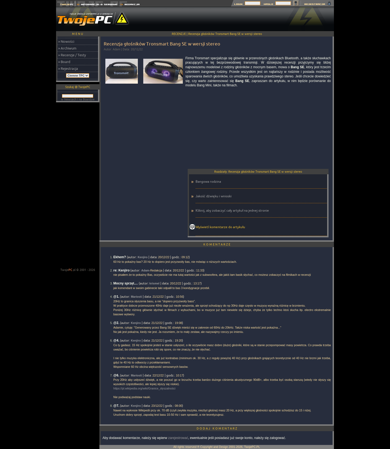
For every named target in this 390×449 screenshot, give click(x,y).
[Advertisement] (235, 19)
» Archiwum (67, 48)
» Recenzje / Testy (72, 55)
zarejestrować (178, 438)
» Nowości (66, 41)
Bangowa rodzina (208, 181)
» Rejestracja (68, 68)
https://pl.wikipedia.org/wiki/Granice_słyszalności (144, 388)
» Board (64, 62)
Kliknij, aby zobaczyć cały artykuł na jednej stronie (232, 210)
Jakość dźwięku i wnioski (214, 196)
